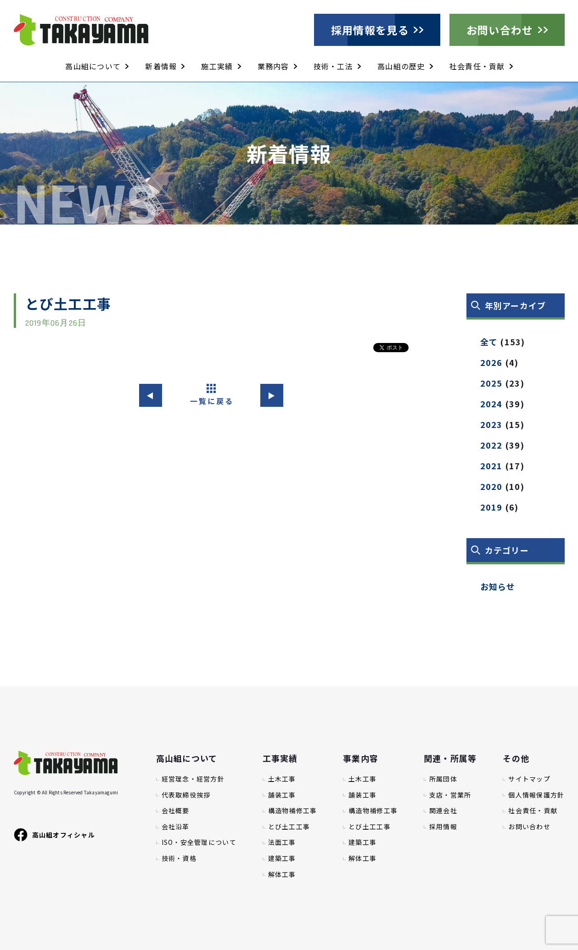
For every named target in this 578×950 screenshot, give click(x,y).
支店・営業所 (450, 795)
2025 (491, 383)
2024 (491, 404)
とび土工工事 (289, 826)
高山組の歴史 (401, 66)
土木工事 (282, 779)
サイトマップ (529, 779)
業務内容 (273, 66)
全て (489, 342)
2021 (491, 466)
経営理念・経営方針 (193, 779)
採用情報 (443, 826)
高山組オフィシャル (54, 835)
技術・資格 (179, 858)
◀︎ (150, 395)
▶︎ (271, 395)
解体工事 (282, 874)
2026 (491, 362)
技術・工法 (333, 66)
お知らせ (498, 586)
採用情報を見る (370, 30)
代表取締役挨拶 (186, 795)
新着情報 (161, 66)
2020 (491, 486)
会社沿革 (176, 826)
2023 (491, 424)
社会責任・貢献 (477, 66)
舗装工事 (282, 795)
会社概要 (176, 810)
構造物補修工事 (292, 810)
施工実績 (217, 66)
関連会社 (443, 810)
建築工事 (282, 858)
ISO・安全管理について (199, 842)
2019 (491, 507)
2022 (491, 445)
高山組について (93, 66)
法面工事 (282, 842)
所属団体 (443, 779)
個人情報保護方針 (536, 795)
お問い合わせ (499, 30)
